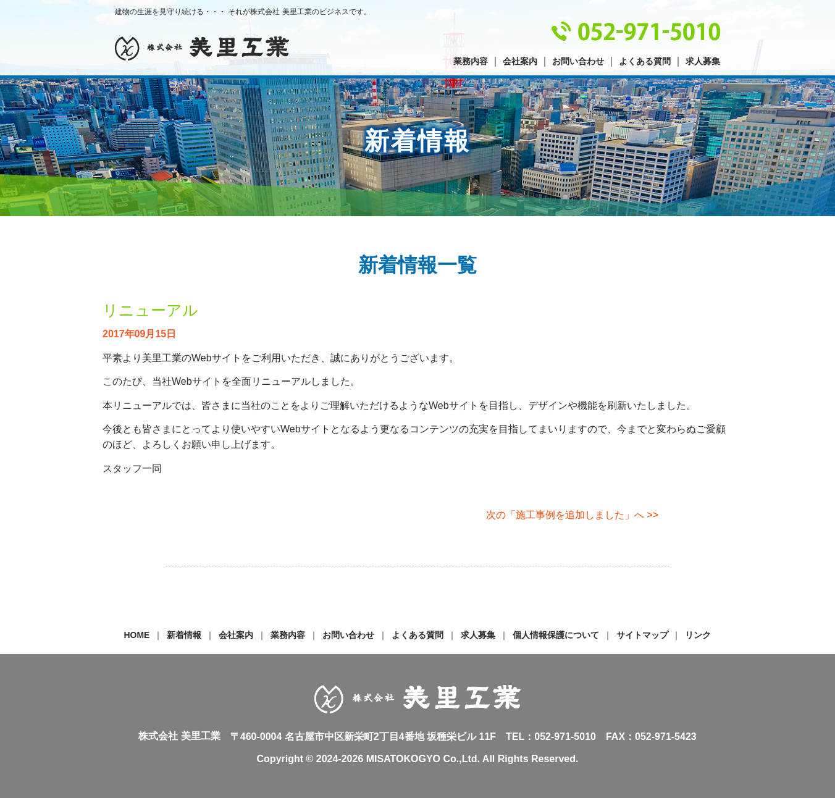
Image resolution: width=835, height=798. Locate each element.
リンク (698, 635)
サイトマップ (642, 635)
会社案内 (520, 61)
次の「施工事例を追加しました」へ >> (572, 515)
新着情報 (184, 635)
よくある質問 (645, 61)
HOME (137, 635)
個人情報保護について (556, 635)
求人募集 (703, 61)
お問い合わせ (578, 61)
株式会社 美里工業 (202, 48)
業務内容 (470, 61)
